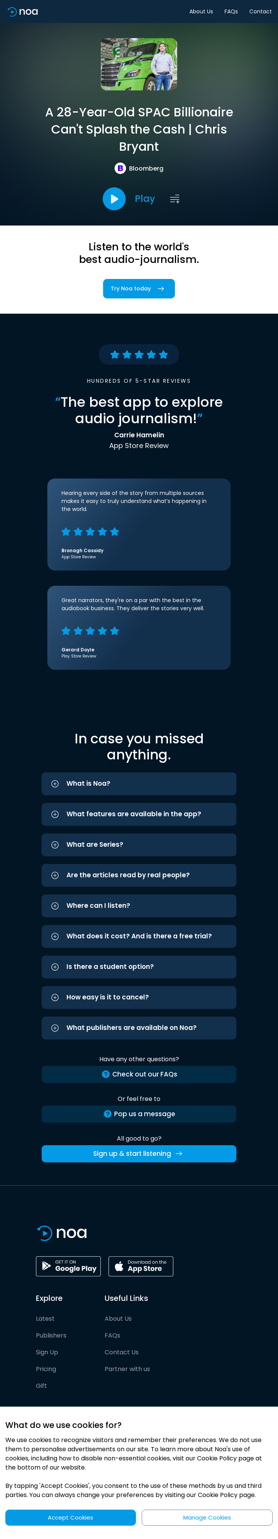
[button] (139, 784)
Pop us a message (139, 1114)
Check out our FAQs (139, 1074)
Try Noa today (139, 289)
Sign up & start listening (139, 1153)
